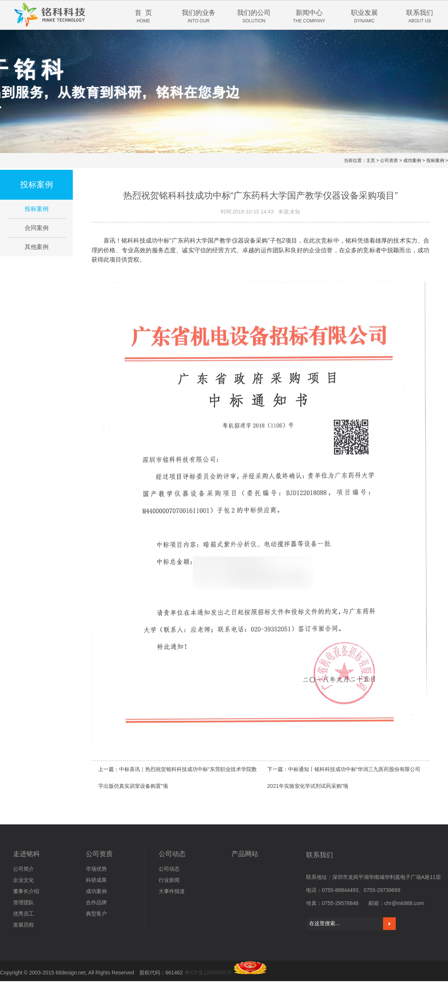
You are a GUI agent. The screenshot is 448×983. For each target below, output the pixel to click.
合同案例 (37, 228)
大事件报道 (172, 891)
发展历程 (23, 925)
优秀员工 (23, 914)
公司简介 (23, 869)
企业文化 (23, 880)
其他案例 (37, 247)
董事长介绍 (26, 891)
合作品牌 (96, 902)
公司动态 (172, 854)
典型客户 (96, 914)
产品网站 (244, 854)
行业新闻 (169, 880)
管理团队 (23, 902)
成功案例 (412, 160)
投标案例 (435, 160)
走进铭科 (26, 854)
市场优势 (96, 869)
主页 (370, 160)
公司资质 (389, 160)
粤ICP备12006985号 (208, 973)
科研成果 (96, 880)
